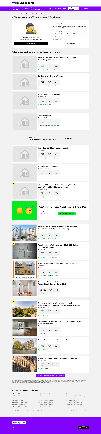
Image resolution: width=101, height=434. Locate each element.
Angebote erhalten (70, 43)
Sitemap (78, 423)
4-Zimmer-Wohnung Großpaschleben (48, 394)
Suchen (27, 8)
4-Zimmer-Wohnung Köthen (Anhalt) (48, 398)
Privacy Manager (85, 423)
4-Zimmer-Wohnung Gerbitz (46, 407)
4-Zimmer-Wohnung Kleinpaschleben (74, 394)
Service (51, 8)
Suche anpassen (31, 43)
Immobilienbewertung (60, 8)
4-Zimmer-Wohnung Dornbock (20, 402)
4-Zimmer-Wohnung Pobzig (72, 400)
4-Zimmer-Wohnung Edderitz (46, 404)
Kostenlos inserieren (15, 8)
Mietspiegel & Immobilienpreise (35, 8)
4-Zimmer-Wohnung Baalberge (46, 402)
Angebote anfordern (67, 213)
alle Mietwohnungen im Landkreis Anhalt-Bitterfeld (50, 375)
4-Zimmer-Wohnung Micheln (72, 398)
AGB (68, 423)
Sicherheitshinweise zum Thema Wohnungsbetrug (35, 381)
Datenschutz (55, 423)
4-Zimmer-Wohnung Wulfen (20, 398)
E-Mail (54, 37)
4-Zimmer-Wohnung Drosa (45, 396)
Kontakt (72, 423)
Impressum (62, 423)
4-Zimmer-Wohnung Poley (19, 400)
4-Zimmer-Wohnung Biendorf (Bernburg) (75, 396)
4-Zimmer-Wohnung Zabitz (19, 394)
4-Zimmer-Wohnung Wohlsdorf (21, 396)
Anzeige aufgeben (71, 8)
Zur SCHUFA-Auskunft (67, 138)
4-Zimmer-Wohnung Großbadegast (73, 404)
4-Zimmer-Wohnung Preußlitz (20, 404)
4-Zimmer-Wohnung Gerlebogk (21, 407)
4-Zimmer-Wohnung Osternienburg (73, 402)
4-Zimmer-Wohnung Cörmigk (46, 400)
